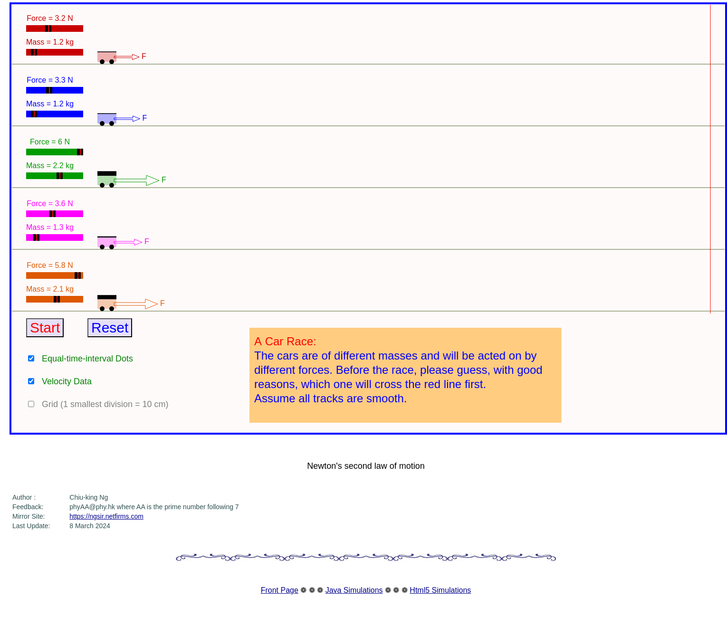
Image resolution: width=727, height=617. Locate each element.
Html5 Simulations (440, 590)
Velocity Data (67, 381)
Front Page (279, 590)
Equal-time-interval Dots (87, 358)
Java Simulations (354, 590)
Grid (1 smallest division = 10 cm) (105, 404)
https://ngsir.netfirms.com (106, 516)
